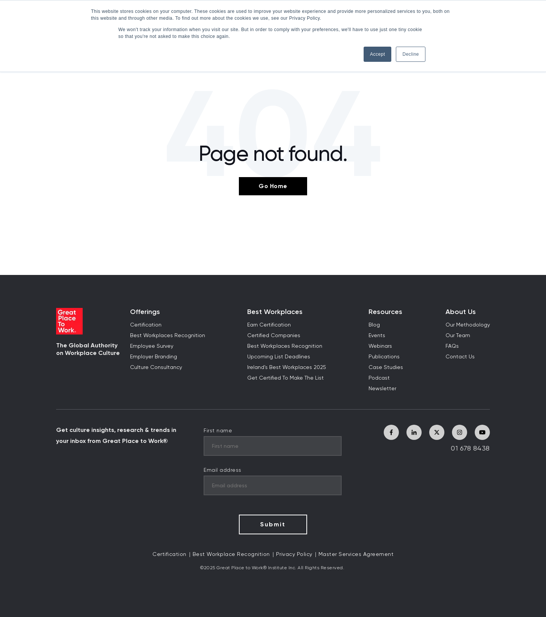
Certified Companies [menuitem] (273, 335)
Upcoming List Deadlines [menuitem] (278, 357)
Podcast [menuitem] (379, 378)
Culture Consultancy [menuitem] (156, 367)
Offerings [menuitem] (145, 312)
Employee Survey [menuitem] (151, 346)
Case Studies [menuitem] (386, 367)
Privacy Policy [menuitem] (294, 554)
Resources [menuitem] (385, 312)
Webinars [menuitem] (380, 346)
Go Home (273, 186)
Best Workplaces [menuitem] (275, 312)
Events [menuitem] (377, 335)
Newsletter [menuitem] (382, 388)
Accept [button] (377, 54)
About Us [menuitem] (461, 312)
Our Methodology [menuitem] (468, 325)
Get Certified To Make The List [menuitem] (285, 378)
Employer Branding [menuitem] (153, 357)
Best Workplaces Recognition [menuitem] (167, 335)
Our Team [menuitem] (458, 335)
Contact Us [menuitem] (460, 357)
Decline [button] (410, 54)
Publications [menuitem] (384, 357)
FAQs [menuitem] (452, 346)
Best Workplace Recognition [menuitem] (231, 554)
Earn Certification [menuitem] (269, 325)
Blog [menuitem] (374, 325)
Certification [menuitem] (146, 325)
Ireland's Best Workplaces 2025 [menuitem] (286, 367)
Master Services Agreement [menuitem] (356, 554)
